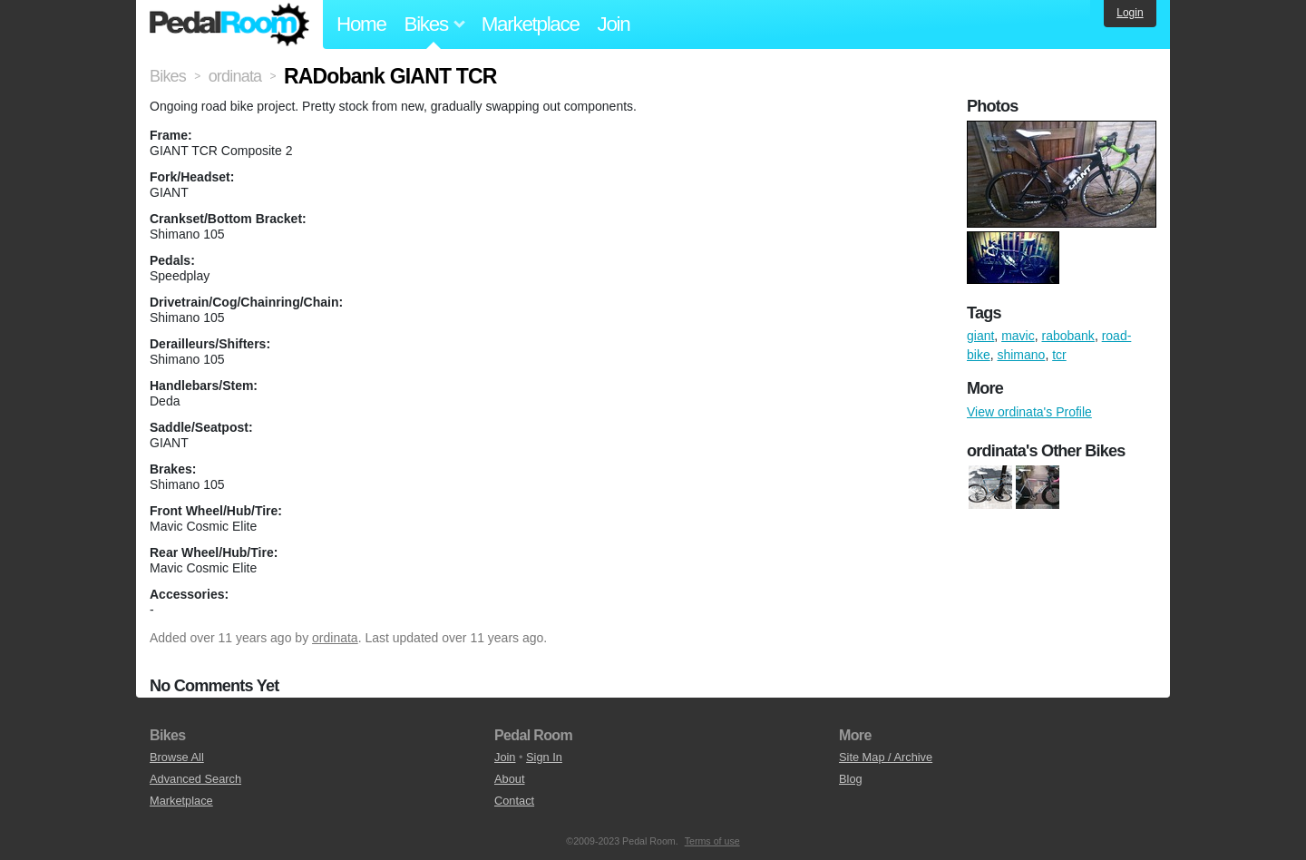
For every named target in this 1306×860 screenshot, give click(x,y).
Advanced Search (195, 779)
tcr (1059, 354)
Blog (851, 779)
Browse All (177, 757)
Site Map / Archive (885, 757)
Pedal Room (229, 24)
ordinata (335, 637)
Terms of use (712, 841)
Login (1129, 12)
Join (614, 24)
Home (361, 24)
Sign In (544, 757)
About (509, 779)
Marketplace (531, 24)
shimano (1021, 354)
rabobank (1067, 335)
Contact (514, 800)
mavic (1018, 335)
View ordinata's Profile (1029, 412)
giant (980, 335)
